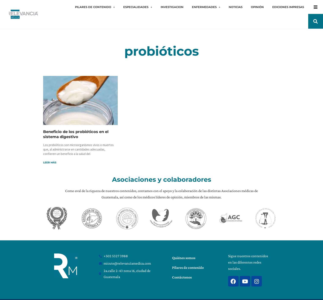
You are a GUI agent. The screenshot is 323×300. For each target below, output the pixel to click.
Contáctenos (182, 277)
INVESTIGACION (172, 7)
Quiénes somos (183, 258)
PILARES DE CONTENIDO (95, 7)
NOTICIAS (235, 7)
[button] (315, 21)
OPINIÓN (257, 7)
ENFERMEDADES (206, 7)
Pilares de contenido (188, 267)
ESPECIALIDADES (137, 7)
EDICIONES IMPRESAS (288, 7)
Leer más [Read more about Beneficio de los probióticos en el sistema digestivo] (49, 162)
